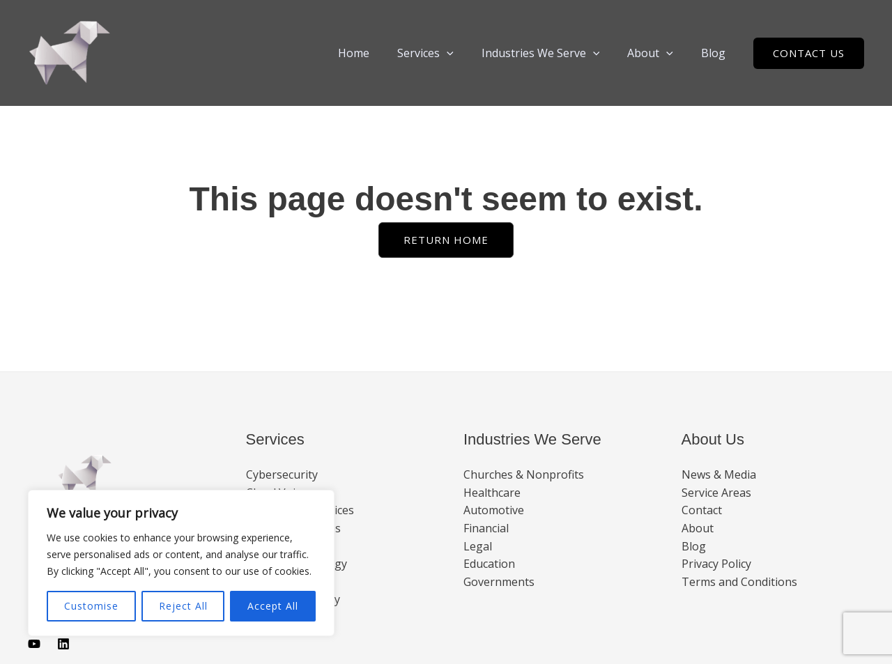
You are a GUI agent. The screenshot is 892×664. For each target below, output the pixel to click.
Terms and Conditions (739, 581)
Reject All (183, 605)
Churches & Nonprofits (523, 474)
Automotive (493, 510)
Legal (477, 546)
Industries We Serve (554, 53)
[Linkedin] (63, 644)
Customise (91, 605)
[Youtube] (34, 644)
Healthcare (492, 492)
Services (445, 53)
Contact (702, 510)
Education (489, 563)
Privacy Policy (716, 563)
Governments (499, 581)
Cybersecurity (282, 474)
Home (378, 53)
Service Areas (716, 492)
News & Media (719, 474)
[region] (181, 563)
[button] (466, 53)
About (659, 53)
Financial (486, 528)
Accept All (272, 605)
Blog (716, 53)
